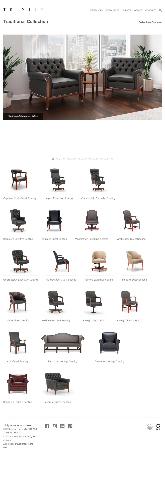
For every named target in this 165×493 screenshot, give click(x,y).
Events (126, 10)
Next (155, 94)
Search (160, 10)
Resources (112, 10)
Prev (10, 94)
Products (96, 10)
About (138, 10)
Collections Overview (150, 22)
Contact (150, 10)
